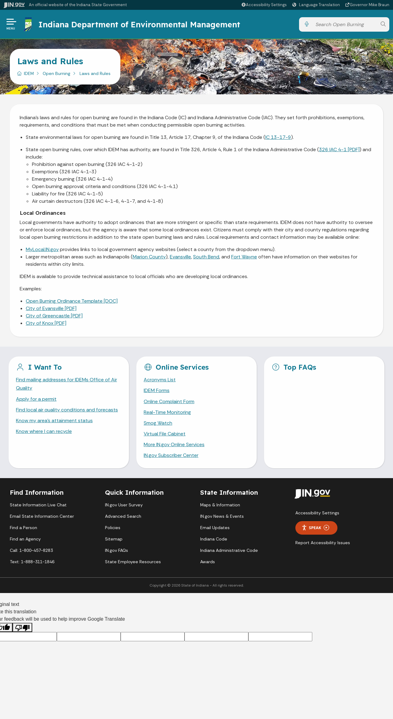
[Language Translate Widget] (317, 5)
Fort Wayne (244, 256)
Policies (112, 527)
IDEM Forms (156, 390)
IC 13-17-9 (278, 137)
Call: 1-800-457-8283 (31, 550)
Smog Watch (158, 423)
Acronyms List (160, 379)
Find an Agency (25, 539)
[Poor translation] (22, 627)
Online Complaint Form (169, 401)
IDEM (29, 73)
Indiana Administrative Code (229, 550)
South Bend (206, 256)
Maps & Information (220, 505)
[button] (264, 5)
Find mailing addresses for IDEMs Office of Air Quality (66, 383)
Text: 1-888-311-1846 (32, 561)
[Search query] (344, 24)
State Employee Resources (133, 561)
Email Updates (215, 527)
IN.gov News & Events (222, 516)
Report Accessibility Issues (322, 542)
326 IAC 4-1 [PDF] (339, 149)
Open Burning (56, 73)
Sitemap (114, 539)
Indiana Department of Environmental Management (139, 24)
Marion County (149, 256)
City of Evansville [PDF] (51, 308)
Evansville (180, 256)
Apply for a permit (36, 399)
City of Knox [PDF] (46, 323)
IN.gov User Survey (124, 505)
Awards (207, 561)
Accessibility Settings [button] (317, 513)
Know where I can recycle (44, 431)
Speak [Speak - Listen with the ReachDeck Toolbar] (315, 528)
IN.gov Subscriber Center (171, 455)
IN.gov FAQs (116, 550)
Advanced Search (123, 516)
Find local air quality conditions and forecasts (67, 410)
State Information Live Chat (38, 505)
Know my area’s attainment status (54, 420)
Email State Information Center (42, 516)
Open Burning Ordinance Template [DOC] (72, 301)
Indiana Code (213, 539)
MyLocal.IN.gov (42, 249)
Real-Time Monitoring (167, 412)
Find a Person (23, 527)
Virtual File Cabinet (164, 433)
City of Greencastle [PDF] (54, 315)
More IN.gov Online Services (174, 444)
